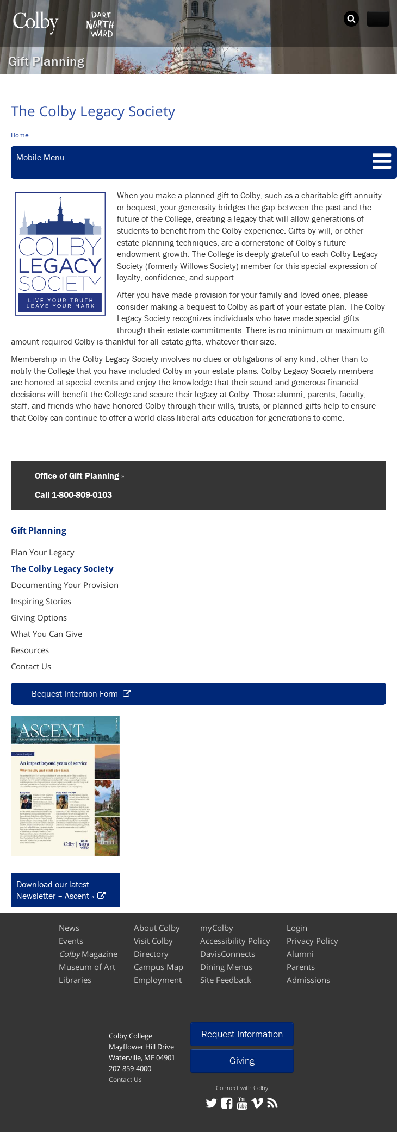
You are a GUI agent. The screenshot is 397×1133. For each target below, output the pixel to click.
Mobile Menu (40, 157)
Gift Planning (46, 61)
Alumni (300, 953)
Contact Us (31, 666)
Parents (301, 966)
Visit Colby (153, 940)
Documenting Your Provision (65, 584)
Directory (151, 953)
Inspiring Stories (41, 601)
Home (20, 135)
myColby (216, 927)
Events (71, 940)
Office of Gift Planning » (73, 475)
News (69, 927)
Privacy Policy (312, 940)
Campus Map (158, 966)
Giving (242, 1060)
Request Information (242, 1034)
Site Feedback (225, 979)
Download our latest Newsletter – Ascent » (55, 890)
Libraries (75, 979)
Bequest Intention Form (76, 693)
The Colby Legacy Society (62, 568)
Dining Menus (226, 966)
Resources (30, 649)
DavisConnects (227, 953)
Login (297, 927)
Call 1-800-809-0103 (67, 494)
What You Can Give (46, 633)
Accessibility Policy (235, 940)
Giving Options (39, 617)
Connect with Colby (242, 1088)
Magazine (88, 953)
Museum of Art (87, 966)
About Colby (157, 927)
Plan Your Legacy (43, 552)
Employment (158, 979)
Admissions (308, 979)
